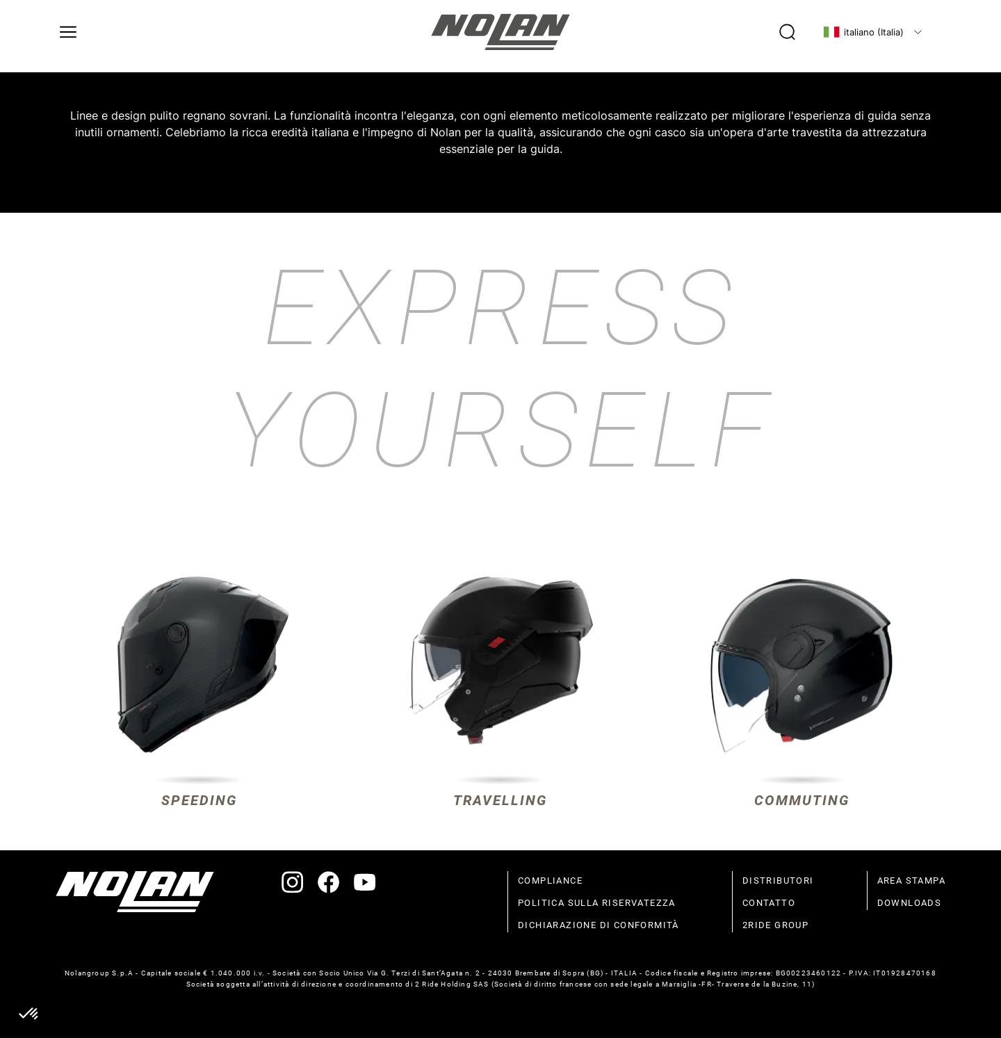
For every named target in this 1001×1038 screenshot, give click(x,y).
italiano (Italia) (863, 32)
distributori (778, 880)
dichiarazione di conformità (598, 925)
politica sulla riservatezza (597, 903)
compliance (550, 880)
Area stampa (911, 880)
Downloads (909, 903)
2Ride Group (775, 925)
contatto (768, 903)
